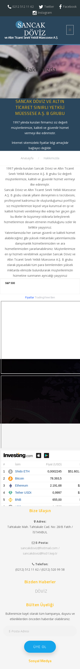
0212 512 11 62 (23, 7)
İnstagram (45, 13)
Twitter (49, 7)
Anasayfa (27, 158)
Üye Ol (40, 646)
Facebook (70, 7)
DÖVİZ (41, 591)
